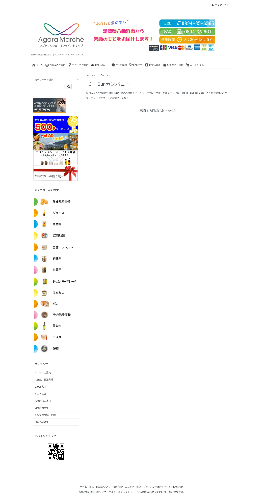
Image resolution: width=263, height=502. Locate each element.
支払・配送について (99, 486)
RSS (37, 422)
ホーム (37, 65)
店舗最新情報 (42, 407)
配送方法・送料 (173, 65)
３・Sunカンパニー (105, 75)
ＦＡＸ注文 (40, 393)
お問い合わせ (100, 65)
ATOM (44, 422)
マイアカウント (221, 5)
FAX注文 (135, 65)
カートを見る (195, 65)
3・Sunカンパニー (196, 93)
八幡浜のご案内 (55, 65)
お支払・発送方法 (44, 379)
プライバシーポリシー (155, 486)
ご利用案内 (119, 65)
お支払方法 (153, 65)
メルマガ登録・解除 (45, 414)
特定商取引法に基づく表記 (127, 486)
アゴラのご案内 (78, 65)
